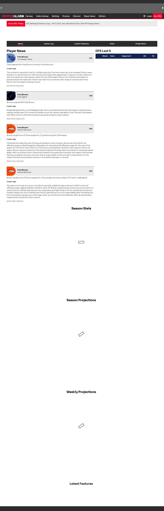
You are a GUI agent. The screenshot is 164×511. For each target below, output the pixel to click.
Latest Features (82, 44)
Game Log (49, 44)
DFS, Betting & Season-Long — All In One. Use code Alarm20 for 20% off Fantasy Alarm (62, 24)
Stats (112, 44)
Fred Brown (22, 57)
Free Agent (22, 97)
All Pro (157, 16)
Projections (141, 44)
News (20, 44)
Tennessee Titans (24, 59)
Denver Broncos (24, 130)
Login (149, 16)
